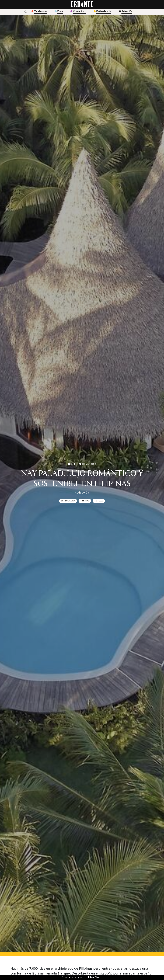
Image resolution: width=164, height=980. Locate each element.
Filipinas (84, 501)
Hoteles (99, 501)
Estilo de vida (68, 501)
